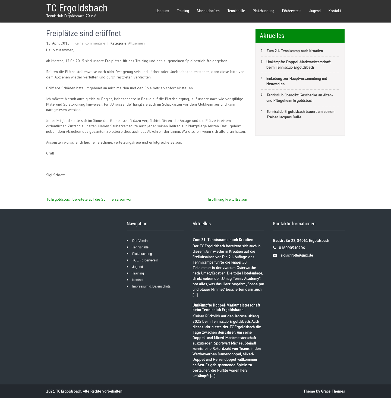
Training (183, 10)
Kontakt (335, 10)
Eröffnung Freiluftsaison (227, 199)
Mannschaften (208, 10)
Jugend (315, 10)
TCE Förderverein (145, 260)
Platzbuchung (263, 10)
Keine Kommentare (90, 43)
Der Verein (140, 241)
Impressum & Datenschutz (151, 286)
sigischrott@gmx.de (297, 255)
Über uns (162, 10)
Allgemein (136, 43)
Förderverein (291, 10)
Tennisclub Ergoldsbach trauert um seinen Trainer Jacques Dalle (300, 114)
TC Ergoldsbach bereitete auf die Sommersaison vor (89, 199)
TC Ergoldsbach (77, 8)
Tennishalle (236, 10)
